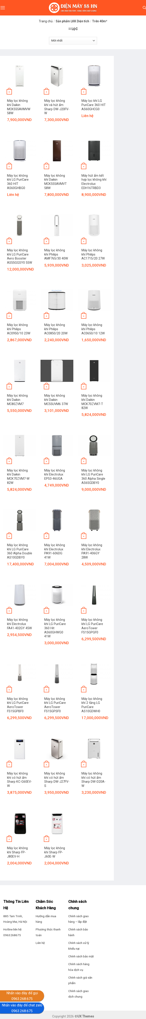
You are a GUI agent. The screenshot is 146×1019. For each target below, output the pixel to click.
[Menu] (2, 7)
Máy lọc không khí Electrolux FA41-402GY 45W (19, 624)
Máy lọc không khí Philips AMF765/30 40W (56, 254)
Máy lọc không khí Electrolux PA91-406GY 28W (91, 551)
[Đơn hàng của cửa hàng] (73, 40)
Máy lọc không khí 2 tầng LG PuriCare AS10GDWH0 (91, 705)
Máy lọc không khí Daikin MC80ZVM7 (17, 400)
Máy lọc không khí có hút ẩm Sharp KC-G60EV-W (19, 780)
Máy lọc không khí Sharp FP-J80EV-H (17, 852)
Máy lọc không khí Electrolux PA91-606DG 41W (54, 551)
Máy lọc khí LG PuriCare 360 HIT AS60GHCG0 (93, 105)
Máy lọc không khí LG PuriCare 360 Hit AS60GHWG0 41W (55, 628)
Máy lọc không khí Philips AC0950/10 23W (18, 329)
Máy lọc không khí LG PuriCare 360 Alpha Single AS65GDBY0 (93, 477)
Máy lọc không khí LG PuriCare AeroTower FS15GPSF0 (55, 705)
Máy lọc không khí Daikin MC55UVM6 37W (56, 400)
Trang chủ (46, 21)
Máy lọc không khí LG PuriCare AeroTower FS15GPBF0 (18, 705)
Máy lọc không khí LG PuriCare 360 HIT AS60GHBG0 (18, 182)
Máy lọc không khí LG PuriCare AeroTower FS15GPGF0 (92, 626)
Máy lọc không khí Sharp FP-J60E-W (54, 852)
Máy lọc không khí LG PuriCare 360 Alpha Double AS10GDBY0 (19, 551)
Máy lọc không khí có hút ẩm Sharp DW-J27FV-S (56, 780)
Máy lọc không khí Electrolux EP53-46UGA (54, 475)
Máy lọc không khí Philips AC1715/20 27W (93, 254)
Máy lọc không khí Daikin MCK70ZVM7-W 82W (18, 477)
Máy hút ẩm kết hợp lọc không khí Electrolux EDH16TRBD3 (93, 182)
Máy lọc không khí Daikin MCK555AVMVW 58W (18, 107)
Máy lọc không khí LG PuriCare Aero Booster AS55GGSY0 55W (19, 256)
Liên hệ (40, 943)
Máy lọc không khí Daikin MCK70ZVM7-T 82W (92, 402)
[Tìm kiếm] (144, 8)
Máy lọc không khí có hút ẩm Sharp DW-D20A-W (93, 780)
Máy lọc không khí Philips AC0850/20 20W (56, 329)
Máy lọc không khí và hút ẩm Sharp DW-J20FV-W (56, 107)
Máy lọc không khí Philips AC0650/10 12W (93, 329)
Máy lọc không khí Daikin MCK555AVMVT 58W (55, 182)
